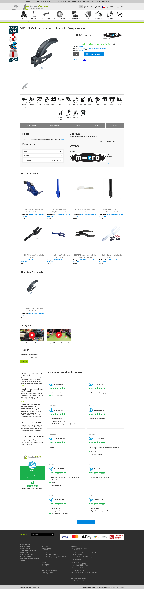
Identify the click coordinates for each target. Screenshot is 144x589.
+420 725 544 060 (26, 1)
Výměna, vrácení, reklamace (28, 550)
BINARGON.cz (100, 587)
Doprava (81, 50)
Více (22, 385)
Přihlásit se (24, 361)
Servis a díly (25, 21)
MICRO (81, 46)
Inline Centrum (36, 6)
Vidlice (51, 21)
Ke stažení (22, 560)
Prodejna (89, 7)
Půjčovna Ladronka (25, 546)
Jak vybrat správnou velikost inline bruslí (32, 374)
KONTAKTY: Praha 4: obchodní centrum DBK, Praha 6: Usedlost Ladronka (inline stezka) (84, 1)
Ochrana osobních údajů (27, 554)
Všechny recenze (85, 522)
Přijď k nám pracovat (26, 556)
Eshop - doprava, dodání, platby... (29, 558)
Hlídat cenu (78, 60)
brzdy (62, 139)
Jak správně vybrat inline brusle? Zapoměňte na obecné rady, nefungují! (30, 407)
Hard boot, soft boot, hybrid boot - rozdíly (32, 390)
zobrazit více (110, 164)
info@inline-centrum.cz (45, 1)
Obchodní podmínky (25, 552)
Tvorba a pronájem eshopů (88, 587)
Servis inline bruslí (25, 548)
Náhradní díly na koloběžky (39, 21)
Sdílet (84, 60)
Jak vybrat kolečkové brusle (31, 423)
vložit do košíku (93, 54)
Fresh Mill (121, 587)
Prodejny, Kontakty (25, 545)
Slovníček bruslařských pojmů (32, 436)
